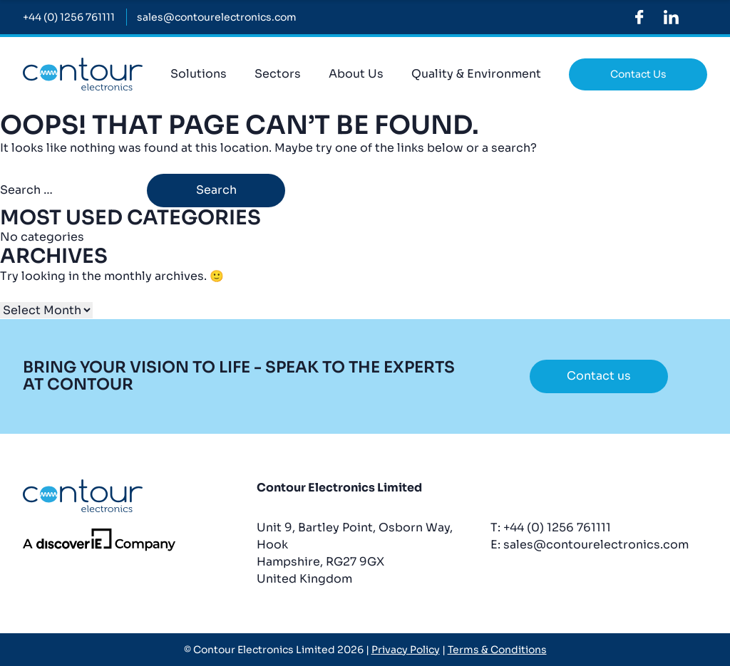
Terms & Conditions (497, 649)
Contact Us (638, 74)
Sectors (278, 73)
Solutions (198, 73)
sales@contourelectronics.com (596, 544)
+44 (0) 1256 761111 (557, 527)
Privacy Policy (405, 649)
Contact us (599, 375)
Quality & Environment (476, 73)
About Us (356, 73)
